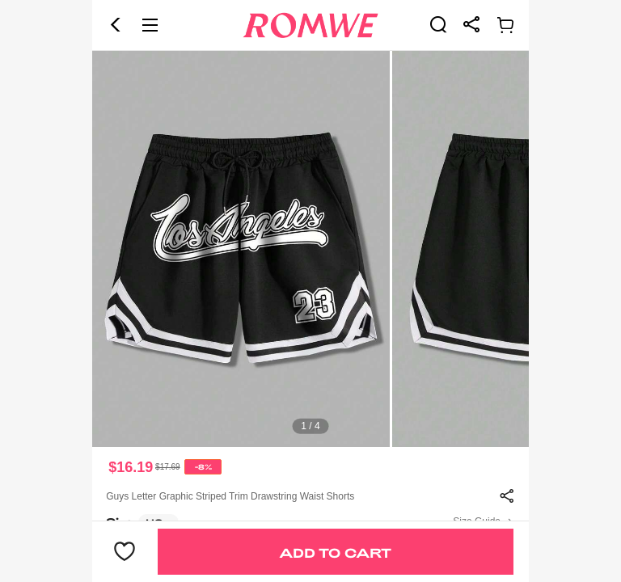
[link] (438, 24)
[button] (115, 25)
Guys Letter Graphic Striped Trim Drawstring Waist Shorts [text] (230, 496)
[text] (310, 249)
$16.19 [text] (130, 467)
